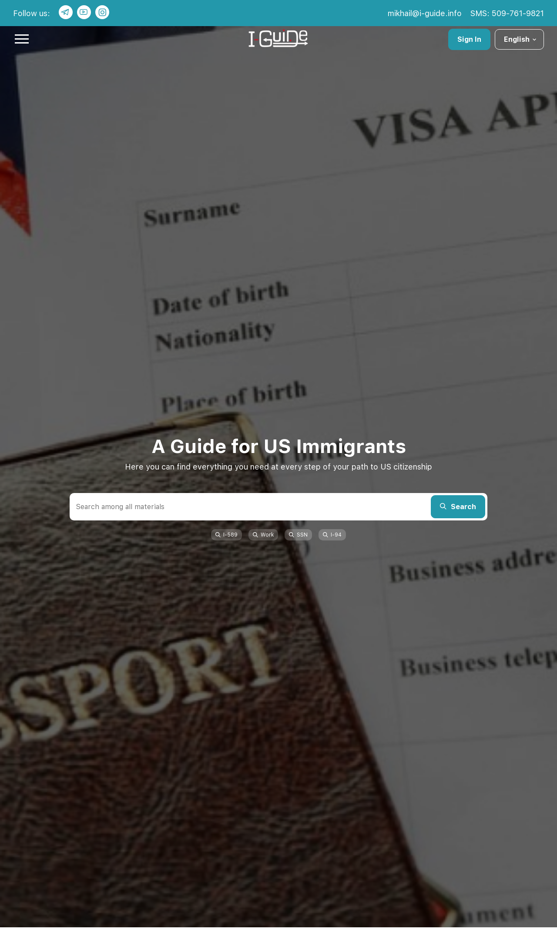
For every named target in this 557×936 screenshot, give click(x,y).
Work (263, 535)
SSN (298, 535)
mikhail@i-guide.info (425, 13)
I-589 (226, 535)
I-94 (332, 535)
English (520, 39)
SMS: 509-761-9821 (507, 13)
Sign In (469, 39)
